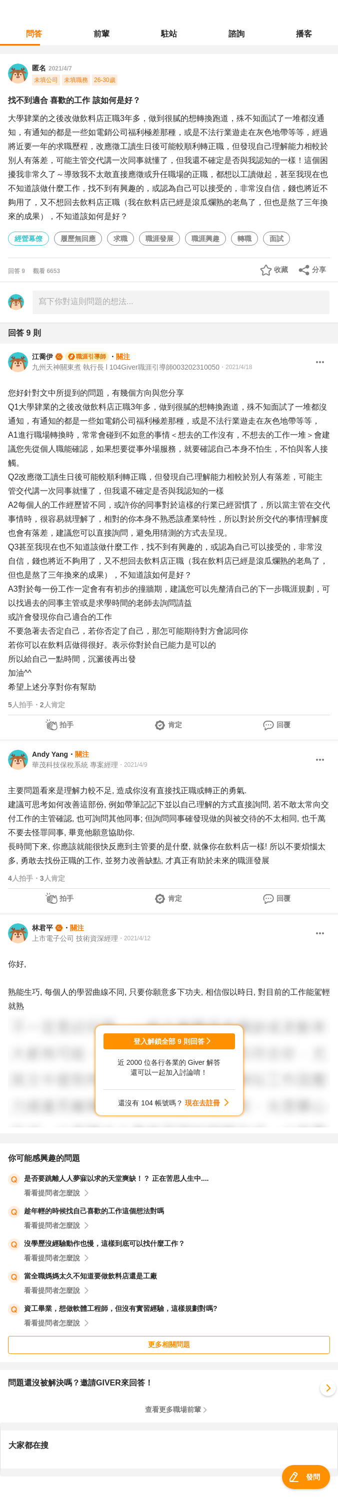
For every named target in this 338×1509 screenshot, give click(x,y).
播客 (304, 34)
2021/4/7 (60, 68)
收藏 (281, 270)
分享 (319, 270)
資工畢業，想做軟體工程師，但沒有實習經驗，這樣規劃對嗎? (121, 1308)
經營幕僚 (28, 239)
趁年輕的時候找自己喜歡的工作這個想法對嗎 (94, 1211)
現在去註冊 (202, 1103)
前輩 (102, 34)
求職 (121, 239)
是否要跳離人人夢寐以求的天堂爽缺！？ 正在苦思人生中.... (116, 1178)
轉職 (245, 239)
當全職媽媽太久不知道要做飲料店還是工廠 (90, 1276)
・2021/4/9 (133, 764)
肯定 (175, 725)
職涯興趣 (206, 239)
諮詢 (236, 34)
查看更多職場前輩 (173, 1409)
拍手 (67, 725)
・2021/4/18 (236, 367)
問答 (34, 34)
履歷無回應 (78, 239)
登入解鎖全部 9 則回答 (169, 1041)
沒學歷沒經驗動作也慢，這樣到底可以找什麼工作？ (104, 1243)
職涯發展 (160, 239)
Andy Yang (50, 754)
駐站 (169, 34)
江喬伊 (42, 357)
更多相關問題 (169, 1344)
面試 (277, 239)
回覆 (283, 725)
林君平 (42, 928)
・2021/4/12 (134, 938)
